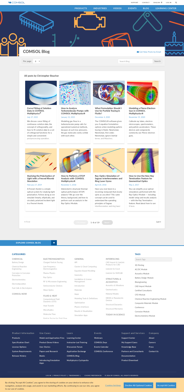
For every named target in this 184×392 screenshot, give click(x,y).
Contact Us (153, 351)
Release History (19, 356)
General (79, 258)
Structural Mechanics (114, 308)
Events (132, 8)
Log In (168, 2)
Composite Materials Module (146, 303)
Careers (152, 342)
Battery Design (18, 262)
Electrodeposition (19, 283)
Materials (78, 290)
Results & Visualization (83, 311)
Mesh (76, 294)
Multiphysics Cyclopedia (77, 360)
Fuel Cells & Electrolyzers (22, 288)
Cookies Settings (113, 385)
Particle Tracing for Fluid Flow (55, 318)
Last (158, 221)
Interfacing (112, 258)
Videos (117, 8)
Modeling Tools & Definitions (86, 298)
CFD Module (140, 294)
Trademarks (74, 375)
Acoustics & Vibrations (115, 285)
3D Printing (139, 265)
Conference (139, 307)
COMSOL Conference (103, 351)
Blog (146, 8)
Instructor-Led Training (77, 342)
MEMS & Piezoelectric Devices (115, 299)
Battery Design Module (144, 277)
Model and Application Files (51, 338)
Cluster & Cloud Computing (85, 266)
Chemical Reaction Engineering (19, 267)
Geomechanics (112, 289)
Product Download (130, 360)
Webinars (98, 338)
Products (81, 8)
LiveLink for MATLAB (114, 273)
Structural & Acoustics (113, 280)
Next (107, 222)
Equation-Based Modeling (84, 270)
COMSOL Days (100, 342)
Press (151, 347)
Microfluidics (48, 310)
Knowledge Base (129, 347)
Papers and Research (48, 351)
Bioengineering (141, 282)
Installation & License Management (82, 280)
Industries (100, 8)
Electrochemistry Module (145, 315)
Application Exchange (76, 351)
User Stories (44, 347)
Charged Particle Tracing (53, 262)
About (151, 338)
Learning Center (166, 8)
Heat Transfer (48, 305)
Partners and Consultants (133, 351)
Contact (146, 2)
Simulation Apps (81, 315)
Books (42, 356)
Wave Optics (48, 290)
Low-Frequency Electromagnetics (50, 267)
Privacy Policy (60, 375)
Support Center (128, 338)
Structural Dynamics (114, 304)
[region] (92, 385)
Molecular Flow (49, 314)
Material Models (112, 293)
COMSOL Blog (73, 356)
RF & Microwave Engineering (55, 281)
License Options (19, 347)
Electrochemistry (18, 279)
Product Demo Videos (49, 342)
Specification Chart (20, 342)
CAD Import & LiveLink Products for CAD (115, 263)
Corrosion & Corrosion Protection (21, 274)
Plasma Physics (49, 273)
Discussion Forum (74, 347)
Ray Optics (47, 277)
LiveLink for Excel (113, 269)
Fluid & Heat (50, 295)
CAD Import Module (143, 286)
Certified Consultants (143, 290)
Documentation (128, 356)
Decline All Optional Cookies (138, 385)
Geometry (78, 275)
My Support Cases (129, 342)
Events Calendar (101, 347)
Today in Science (115, 314)
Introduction (79, 285)
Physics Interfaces (81, 307)
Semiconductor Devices (52, 285)
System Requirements (21, 351)
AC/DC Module (141, 269)
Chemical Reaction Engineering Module (150, 299)
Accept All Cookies (166, 385)
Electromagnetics (54, 258)
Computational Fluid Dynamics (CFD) (51, 300)
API (75, 262)
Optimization (79, 302)
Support (134, 2)
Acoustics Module (142, 273)
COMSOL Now (19, 293)
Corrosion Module (142, 311)
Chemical (17, 258)
